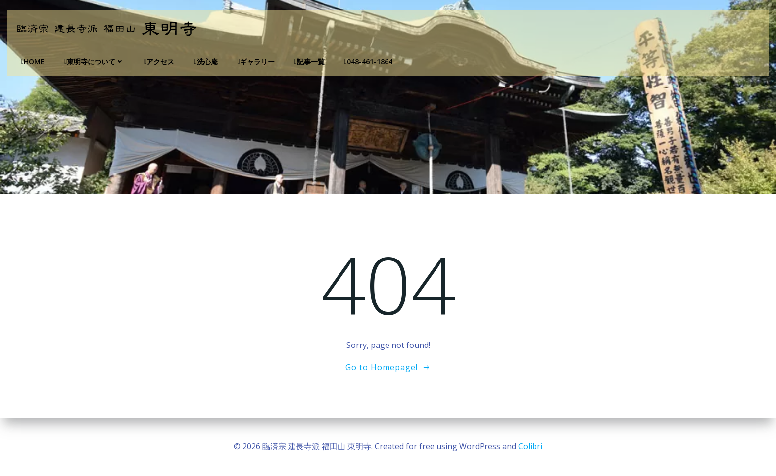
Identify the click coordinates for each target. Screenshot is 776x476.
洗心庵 (205, 61)
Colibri (530, 446)
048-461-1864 (368, 61)
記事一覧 (309, 61)
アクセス (159, 61)
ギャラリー (256, 61)
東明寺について (94, 61)
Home (33, 61)
